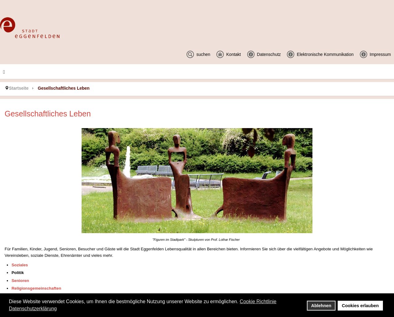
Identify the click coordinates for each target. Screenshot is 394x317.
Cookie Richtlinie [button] (258, 301)
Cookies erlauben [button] (360, 305)
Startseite (19, 88)
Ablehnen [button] (321, 305)
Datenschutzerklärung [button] (33, 308)
